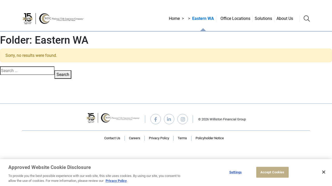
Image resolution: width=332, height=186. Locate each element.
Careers (134, 138)
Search (63, 74)
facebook (155, 119)
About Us (284, 18)
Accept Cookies (272, 172)
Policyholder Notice (210, 138)
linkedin (169, 119)
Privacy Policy (159, 138)
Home (174, 18)
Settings (235, 172)
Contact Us (112, 138)
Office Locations (235, 18)
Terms (182, 138)
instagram (182, 119)
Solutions (263, 18)
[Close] (323, 172)
